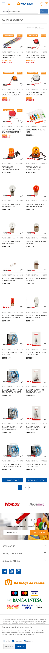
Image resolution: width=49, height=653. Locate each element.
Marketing (30, 641)
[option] (12, 504)
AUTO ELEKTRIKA (8, 52)
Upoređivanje (12, 480)
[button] (9, 4)
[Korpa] (46, 7)
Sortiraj (5, 11)
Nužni (8, 641)
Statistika (18, 641)
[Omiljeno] (40, 7)
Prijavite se (39, 532)
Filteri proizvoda (36, 480)
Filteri (44, 11)
